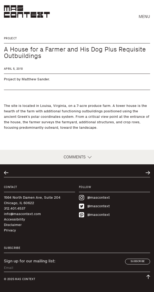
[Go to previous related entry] (6, 173)
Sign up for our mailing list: (29, 261)
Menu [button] (144, 16)
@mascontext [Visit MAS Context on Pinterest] (94, 214)
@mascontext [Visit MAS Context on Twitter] (94, 206)
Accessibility (14, 219)
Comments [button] (77, 157)
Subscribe (138, 261)
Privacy (10, 230)
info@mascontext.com (22, 214)
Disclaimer (13, 225)
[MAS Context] (27, 11)
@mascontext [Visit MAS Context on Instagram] (94, 197)
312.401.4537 (14, 208)
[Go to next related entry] (148, 173)
